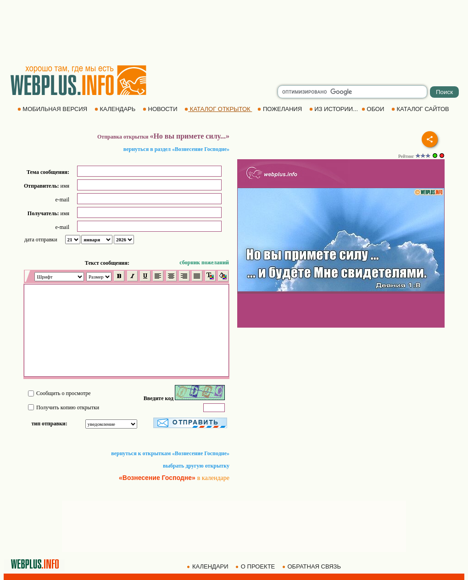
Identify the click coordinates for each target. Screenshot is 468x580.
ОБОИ (374, 109)
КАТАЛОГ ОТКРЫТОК (218, 109)
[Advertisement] (234, 32)
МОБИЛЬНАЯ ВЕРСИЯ (53, 109)
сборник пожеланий (204, 262)
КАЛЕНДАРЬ (116, 109)
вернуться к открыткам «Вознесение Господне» (170, 453)
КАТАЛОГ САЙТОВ (421, 109)
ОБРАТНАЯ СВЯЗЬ (312, 566)
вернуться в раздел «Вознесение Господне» (176, 149)
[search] (352, 91)
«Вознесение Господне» (157, 477)
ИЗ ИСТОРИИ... (334, 109)
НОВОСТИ (161, 109)
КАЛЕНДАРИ (208, 566)
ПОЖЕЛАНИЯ (280, 109)
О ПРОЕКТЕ (256, 566)
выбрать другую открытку (196, 466)
